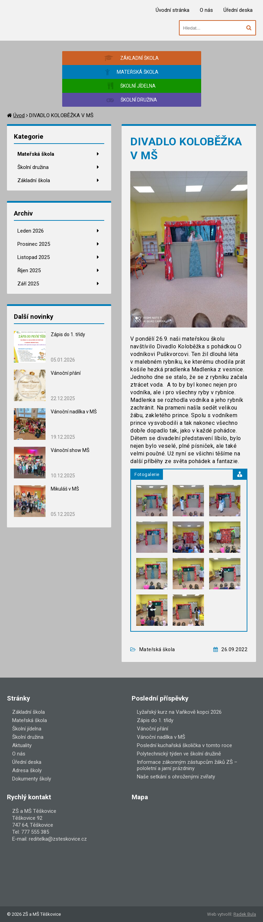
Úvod (19, 115)
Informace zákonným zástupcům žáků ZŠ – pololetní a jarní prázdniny (187, 765)
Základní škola (33, 180)
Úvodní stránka (172, 10)
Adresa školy (27, 770)
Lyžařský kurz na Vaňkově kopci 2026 (179, 712)
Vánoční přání (66, 373)
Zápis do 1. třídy (68, 334)
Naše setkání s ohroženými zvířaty (176, 777)
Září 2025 (28, 284)
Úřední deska (238, 10)
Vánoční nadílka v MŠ (74, 411)
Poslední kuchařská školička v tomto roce (184, 745)
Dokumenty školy (31, 779)
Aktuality (22, 745)
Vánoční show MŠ (70, 450)
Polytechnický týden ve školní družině (179, 754)
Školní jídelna (26, 729)
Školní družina (33, 167)
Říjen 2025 (29, 270)
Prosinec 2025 (33, 244)
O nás (206, 10)
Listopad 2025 (33, 257)
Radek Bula (244, 914)
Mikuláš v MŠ (65, 489)
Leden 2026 (30, 231)
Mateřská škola (35, 154)
